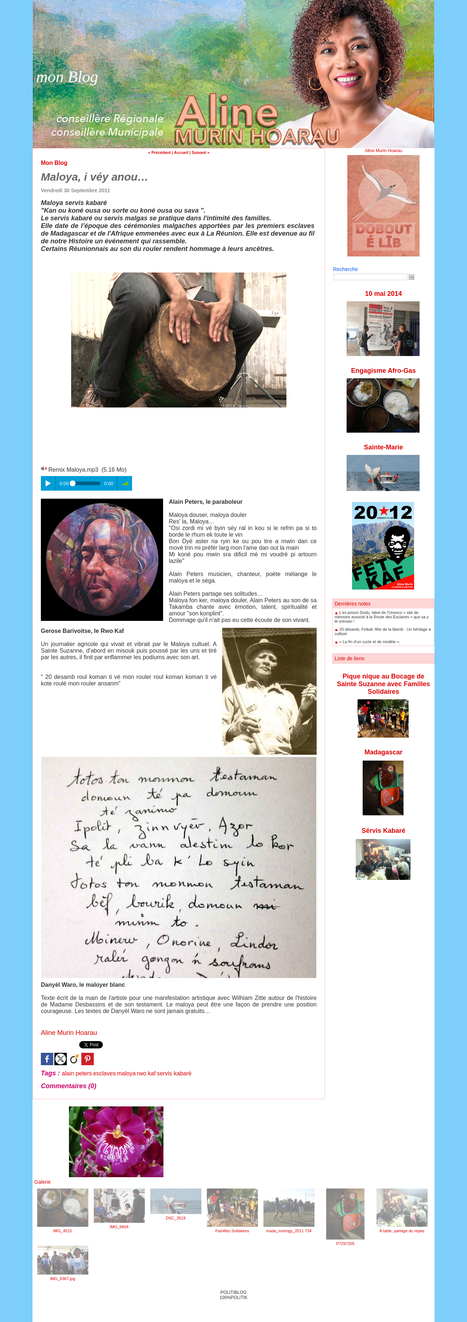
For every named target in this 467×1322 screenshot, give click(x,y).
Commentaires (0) (68, 1086)
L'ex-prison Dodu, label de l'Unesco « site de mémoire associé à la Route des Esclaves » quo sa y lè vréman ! (382, 616)
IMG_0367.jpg (62, 1278)
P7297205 (345, 1243)
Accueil (181, 152)
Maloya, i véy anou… (94, 177)
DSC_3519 (176, 1218)
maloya (126, 1073)
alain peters (77, 1073)
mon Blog (67, 77)
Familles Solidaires (232, 1231)
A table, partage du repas (401, 1231)
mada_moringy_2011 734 (289, 1231)
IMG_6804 (119, 1227)
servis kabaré (174, 1073)
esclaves (104, 1073)
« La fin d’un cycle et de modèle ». (369, 641)
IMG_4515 (62, 1231)
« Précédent (159, 152)
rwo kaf (146, 1073)
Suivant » (200, 152)
